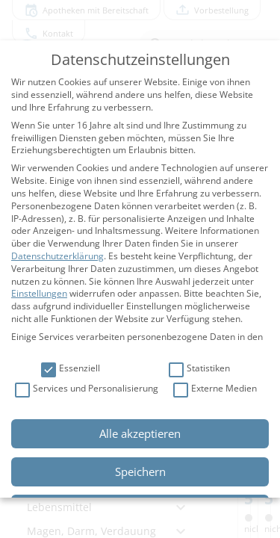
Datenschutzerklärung (57, 256)
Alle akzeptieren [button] (140, 433)
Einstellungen (39, 293)
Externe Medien (215, 389)
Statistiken (199, 368)
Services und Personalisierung (86, 389)
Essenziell (70, 368)
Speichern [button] (140, 471)
